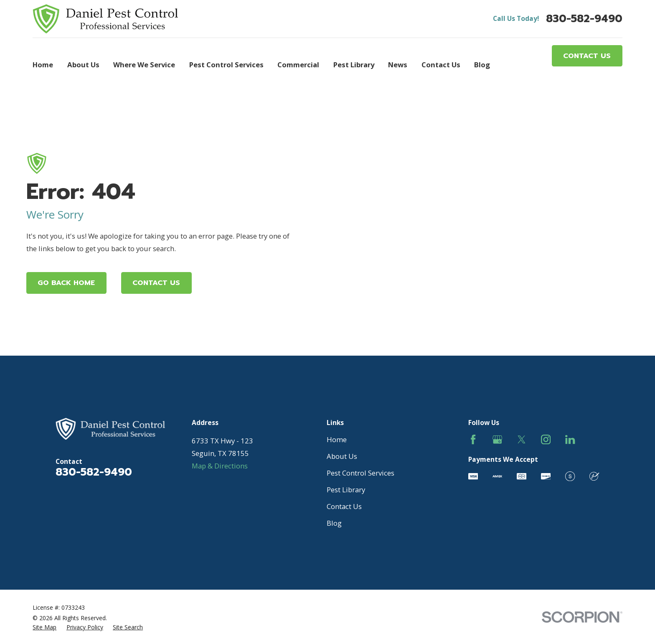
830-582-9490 (584, 19)
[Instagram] (546, 439)
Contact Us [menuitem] (440, 64)
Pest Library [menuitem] (353, 64)
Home (337, 439)
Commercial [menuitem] (298, 64)
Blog (334, 523)
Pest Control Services (360, 473)
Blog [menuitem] (482, 64)
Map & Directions (220, 466)
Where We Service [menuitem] (144, 64)
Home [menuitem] (43, 64)
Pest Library (346, 489)
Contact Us (587, 56)
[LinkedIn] (570, 439)
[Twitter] (521, 439)
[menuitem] (44, 627)
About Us (342, 456)
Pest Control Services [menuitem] (226, 64)
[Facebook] (473, 439)
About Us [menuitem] (83, 64)
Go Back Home (66, 282)
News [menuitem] (397, 64)
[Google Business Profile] (497, 439)
